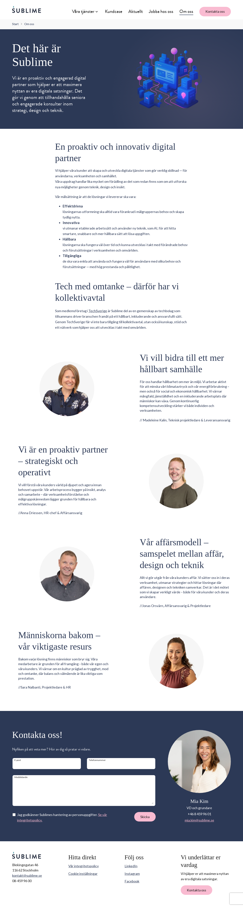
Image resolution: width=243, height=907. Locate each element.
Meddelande (21, 777)
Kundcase (113, 11)
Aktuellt (135, 11)
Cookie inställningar (83, 873)
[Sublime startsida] (26, 9)
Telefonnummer (97, 760)
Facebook (132, 881)
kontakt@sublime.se (27, 875)
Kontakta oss (215, 11)
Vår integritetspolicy (83, 866)
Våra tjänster (83, 11)
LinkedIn (131, 866)
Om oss (186, 11)
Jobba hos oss (161, 11)
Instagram (132, 873)
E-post (17, 760)
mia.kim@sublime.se (199, 820)
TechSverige (97, 311)
